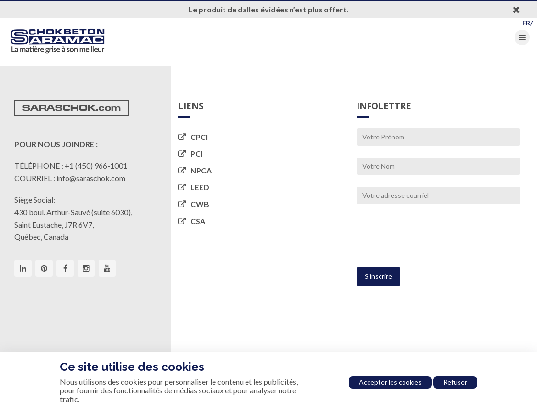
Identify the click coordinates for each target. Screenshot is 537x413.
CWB (193, 203)
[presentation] (429, 239)
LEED (193, 187)
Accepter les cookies (390, 382)
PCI (190, 153)
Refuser (455, 382)
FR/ (527, 23)
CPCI (193, 136)
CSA (191, 221)
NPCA (195, 170)
